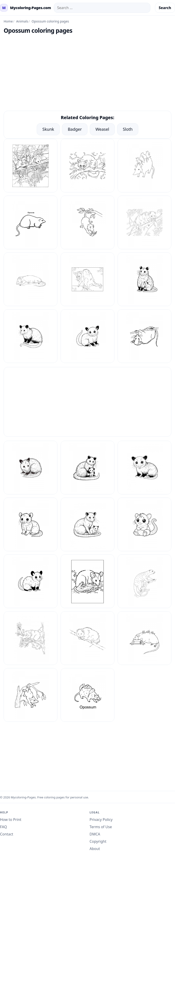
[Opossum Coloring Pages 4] (144, 581)
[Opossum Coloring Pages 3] (87, 581)
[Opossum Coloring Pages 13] (87, 222)
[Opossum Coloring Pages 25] (144, 524)
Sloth (128, 129)
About (95, 848)
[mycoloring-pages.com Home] (25, 8)
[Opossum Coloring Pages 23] (30, 524)
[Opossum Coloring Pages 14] (144, 222)
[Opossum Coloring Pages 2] (144, 336)
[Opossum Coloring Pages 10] (87, 165)
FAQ (3, 826)
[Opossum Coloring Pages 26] (30, 581)
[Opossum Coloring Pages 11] (144, 165)
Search (165, 7)
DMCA (95, 834)
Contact (6, 834)
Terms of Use (101, 826)
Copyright (98, 841)
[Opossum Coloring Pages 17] (144, 279)
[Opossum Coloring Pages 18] (30, 336)
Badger (75, 129)
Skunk (48, 129)
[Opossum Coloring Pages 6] (87, 638)
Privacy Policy (101, 819)
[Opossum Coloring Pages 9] (87, 695)
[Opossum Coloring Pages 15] (30, 279)
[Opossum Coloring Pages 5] (30, 638)
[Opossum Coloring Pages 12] (30, 222)
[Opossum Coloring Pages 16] (87, 279)
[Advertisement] (87, 75)
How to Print (10, 819)
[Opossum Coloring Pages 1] (30, 165)
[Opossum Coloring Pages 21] (87, 467)
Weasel (102, 129)
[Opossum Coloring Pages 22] (144, 467)
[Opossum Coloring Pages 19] (87, 336)
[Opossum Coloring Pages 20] (30, 467)
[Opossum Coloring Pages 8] (30, 695)
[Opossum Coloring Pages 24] (87, 524)
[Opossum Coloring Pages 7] (144, 638)
